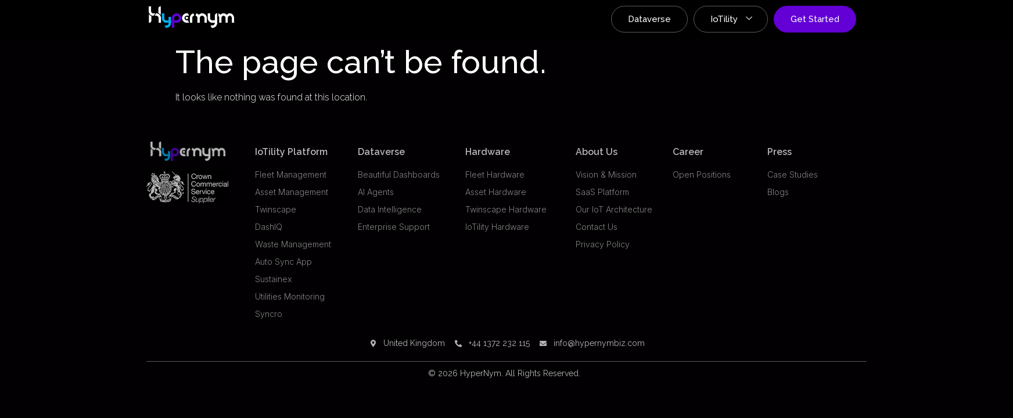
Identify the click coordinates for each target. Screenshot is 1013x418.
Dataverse (649, 19)
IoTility (731, 19)
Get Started (815, 19)
